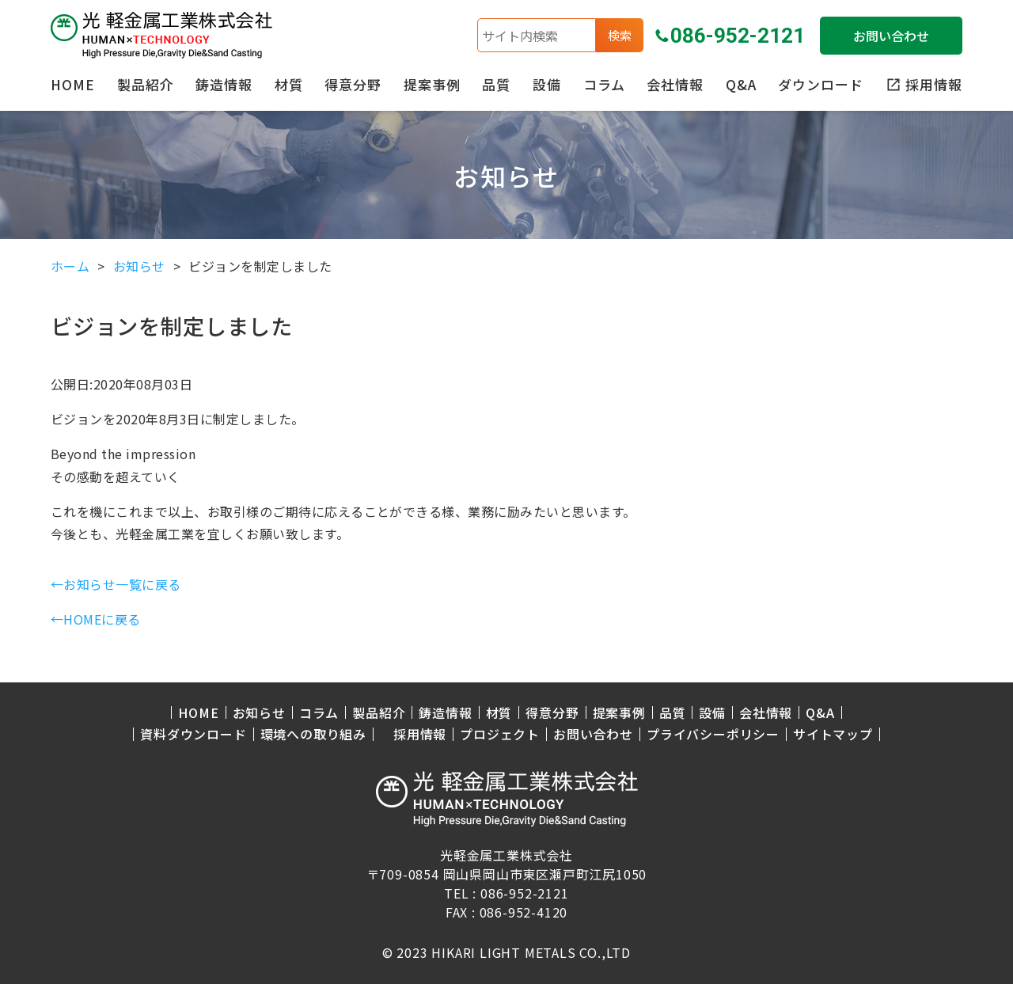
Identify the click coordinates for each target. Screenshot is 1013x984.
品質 (496, 84)
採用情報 (419, 734)
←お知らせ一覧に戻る (116, 584)
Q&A (741, 84)
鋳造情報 (223, 84)
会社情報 (675, 84)
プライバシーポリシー (713, 734)
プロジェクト (500, 734)
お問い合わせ (891, 35)
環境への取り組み (313, 734)
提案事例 (432, 84)
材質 (289, 84)
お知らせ (259, 713)
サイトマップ (833, 734)
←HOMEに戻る (96, 619)
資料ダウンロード (193, 734)
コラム (604, 84)
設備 (547, 84)
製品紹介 (145, 84)
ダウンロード (820, 84)
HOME (73, 84)
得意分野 (352, 84)
